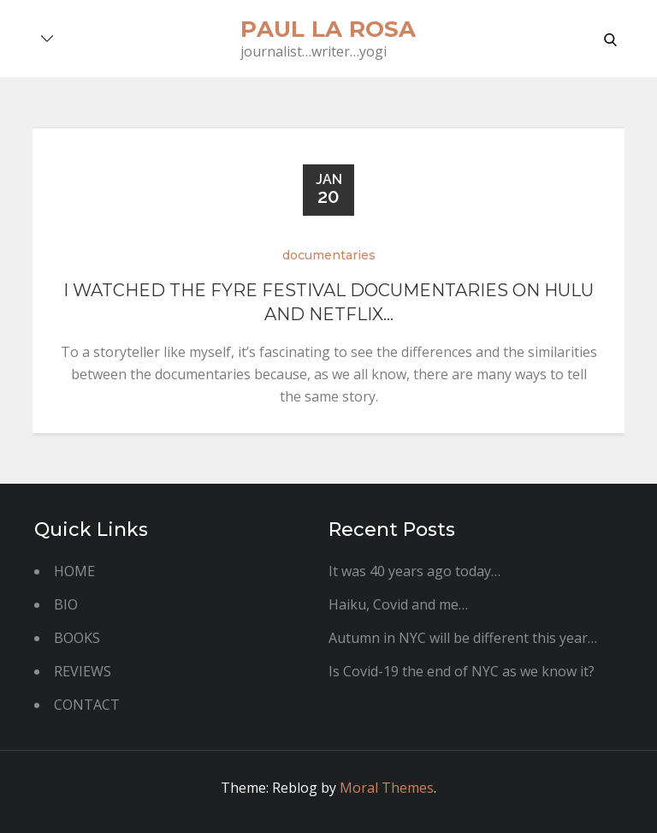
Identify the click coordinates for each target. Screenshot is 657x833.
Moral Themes (387, 787)
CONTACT (87, 704)
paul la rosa (328, 29)
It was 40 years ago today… (414, 571)
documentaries (329, 255)
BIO (66, 604)
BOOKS (77, 637)
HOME (74, 571)
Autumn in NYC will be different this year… (462, 637)
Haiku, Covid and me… (398, 604)
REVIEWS (82, 671)
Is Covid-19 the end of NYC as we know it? (461, 671)
